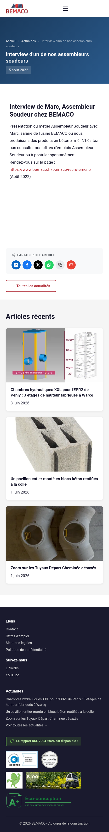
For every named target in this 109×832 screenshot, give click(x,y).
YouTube (12, 675)
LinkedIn (12, 668)
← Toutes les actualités (31, 286)
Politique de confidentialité (26, 650)
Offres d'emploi (17, 636)
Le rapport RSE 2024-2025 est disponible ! (44, 741)
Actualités (28, 41)
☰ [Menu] (66, 8)
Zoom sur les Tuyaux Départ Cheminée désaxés (42, 719)
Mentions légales (19, 643)
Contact (12, 629)
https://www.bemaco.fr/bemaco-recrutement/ (51, 169)
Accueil (11, 41)
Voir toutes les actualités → (27, 725)
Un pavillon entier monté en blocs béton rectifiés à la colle (50, 712)
